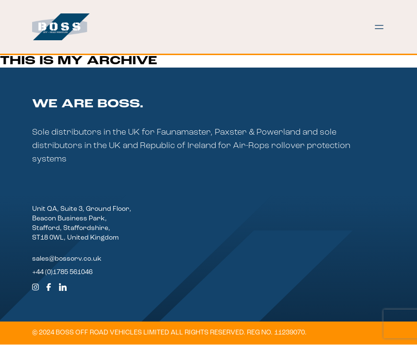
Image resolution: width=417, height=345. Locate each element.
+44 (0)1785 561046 (62, 272)
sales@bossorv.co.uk (67, 259)
